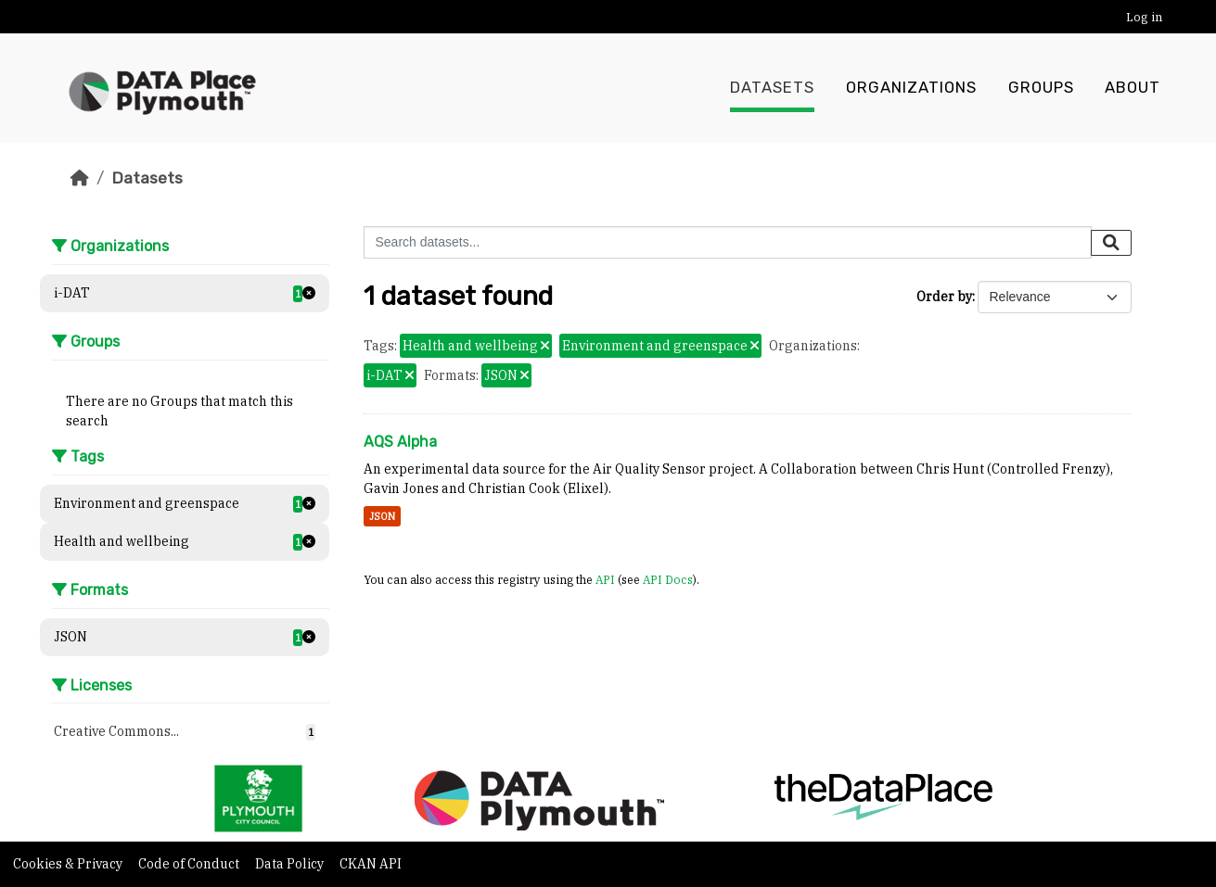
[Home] (79, 178)
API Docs (668, 579)
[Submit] (1111, 243)
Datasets (772, 88)
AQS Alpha (400, 441)
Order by (944, 296)
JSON (382, 516)
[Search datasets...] (728, 242)
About (1132, 88)
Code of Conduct (190, 863)
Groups (1041, 88)
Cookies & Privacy (69, 863)
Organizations (911, 88)
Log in (1144, 17)
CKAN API (370, 863)
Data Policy (290, 863)
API (605, 579)
